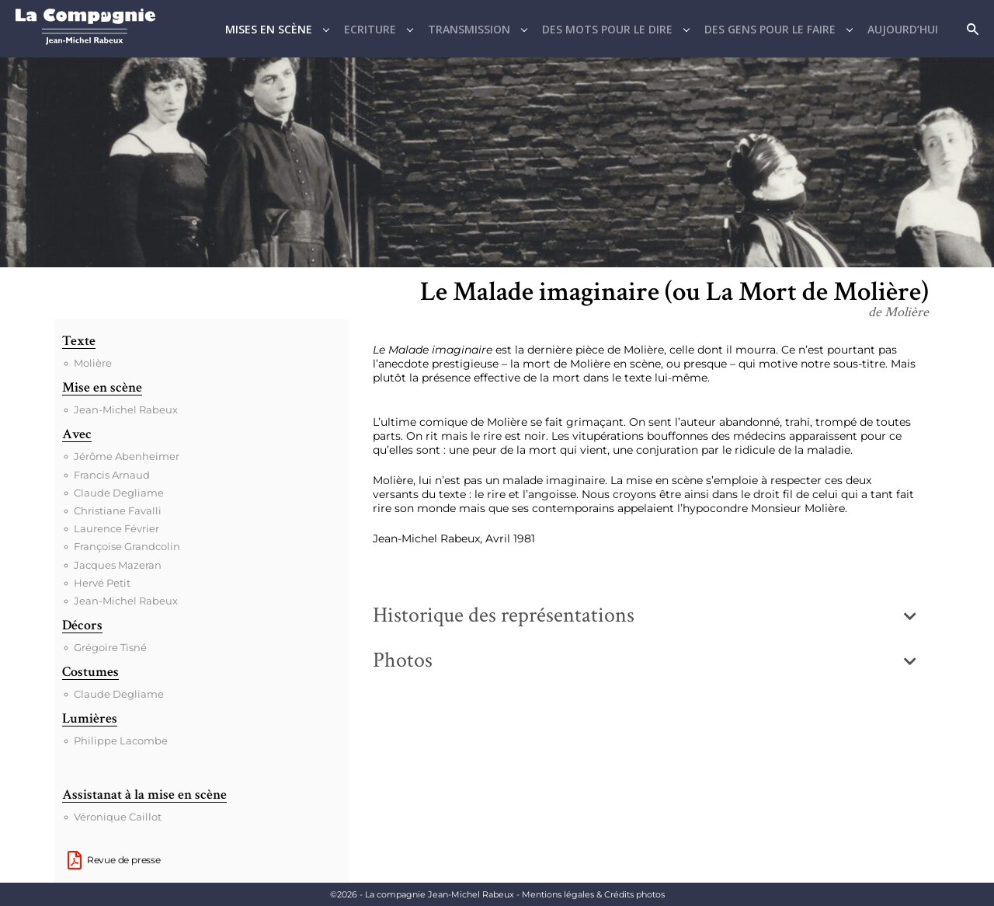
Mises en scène (268, 29)
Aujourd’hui (902, 29)
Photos (403, 660)
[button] (644, 615)
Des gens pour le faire (770, 29)
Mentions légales (593, 894)
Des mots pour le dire (607, 29)
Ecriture (370, 29)
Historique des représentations (503, 615)
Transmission (469, 29)
